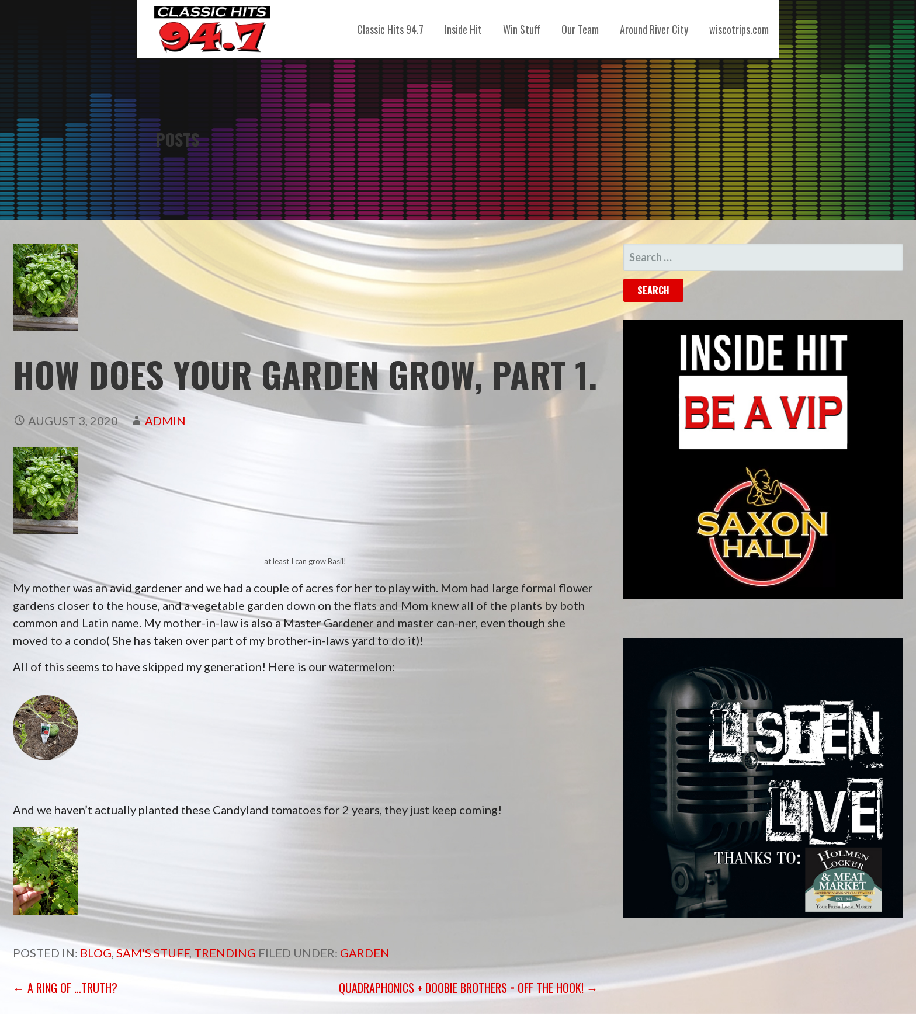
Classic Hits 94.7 (390, 29)
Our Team (580, 29)
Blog (96, 953)
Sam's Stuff (152, 953)
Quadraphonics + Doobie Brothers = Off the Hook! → (468, 987)
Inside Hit (463, 29)
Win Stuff (521, 29)
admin (165, 421)
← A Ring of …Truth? (65, 987)
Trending (225, 953)
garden (365, 953)
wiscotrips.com (739, 29)
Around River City (654, 29)
